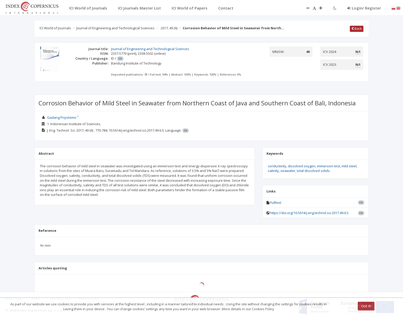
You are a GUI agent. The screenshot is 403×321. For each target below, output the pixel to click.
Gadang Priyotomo (61, 117)
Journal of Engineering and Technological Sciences (115, 28)
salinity (273, 170)
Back (356, 28)
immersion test (328, 166)
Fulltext (275, 202)
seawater (287, 170)
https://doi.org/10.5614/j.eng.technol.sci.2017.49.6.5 (309, 212)
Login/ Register (364, 8)
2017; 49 (169, 28)
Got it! (366, 306)
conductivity (277, 166)
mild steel (349, 166)
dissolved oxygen (301, 166)
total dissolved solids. (314, 170)
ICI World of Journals (55, 28)
